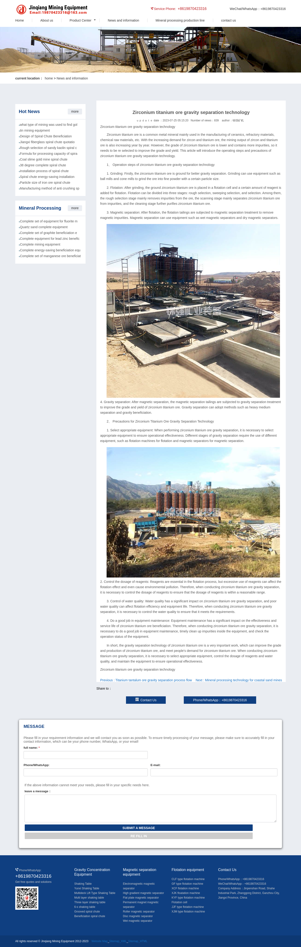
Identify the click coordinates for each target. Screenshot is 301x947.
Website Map (100, 941)
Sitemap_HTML (137, 941)
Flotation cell (179, 902)
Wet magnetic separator (137, 920)
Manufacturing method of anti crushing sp (49, 188)
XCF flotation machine (185, 888)
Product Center (80, 20)
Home (19, 20)
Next (239, 680)
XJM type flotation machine (188, 911)
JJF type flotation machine (188, 907)
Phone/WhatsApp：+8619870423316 (220, 700)
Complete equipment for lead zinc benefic (50, 238)
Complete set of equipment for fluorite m (48, 221)
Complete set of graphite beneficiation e (48, 233)
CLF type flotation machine (188, 879)
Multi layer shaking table (89, 897)
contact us (228, 20)
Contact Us (145, 700)
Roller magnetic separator (139, 911)
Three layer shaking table (89, 902)
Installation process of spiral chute (44, 171)
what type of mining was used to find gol (48, 124)
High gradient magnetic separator (143, 893)
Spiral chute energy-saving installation (47, 177)
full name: (32, 747)
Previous (146, 680)
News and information (123, 20)
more (75, 111)
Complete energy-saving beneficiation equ (50, 250)
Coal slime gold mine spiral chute (43, 159)
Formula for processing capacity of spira (48, 153)
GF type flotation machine (187, 883)
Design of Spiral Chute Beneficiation (46, 136)
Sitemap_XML (117, 941)
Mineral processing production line (180, 20)
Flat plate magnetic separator (141, 897)
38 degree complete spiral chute (43, 165)
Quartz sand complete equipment (44, 227)
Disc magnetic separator (138, 916)
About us (46, 20)
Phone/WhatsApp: (36, 765)
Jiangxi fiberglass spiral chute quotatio (47, 142)
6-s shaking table (84, 907)
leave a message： (38, 791)
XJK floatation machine (186, 893)
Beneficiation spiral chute (89, 916)
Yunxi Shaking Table (86, 888)
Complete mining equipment (40, 244)
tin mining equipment (35, 130)
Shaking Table (83, 883)
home (49, 78)
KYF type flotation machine (188, 897)
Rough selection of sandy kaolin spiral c (48, 148)
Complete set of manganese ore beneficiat (50, 256)
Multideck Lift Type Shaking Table (94, 893)
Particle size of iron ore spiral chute (45, 182)
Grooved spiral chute (87, 911)
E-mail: (155, 765)
